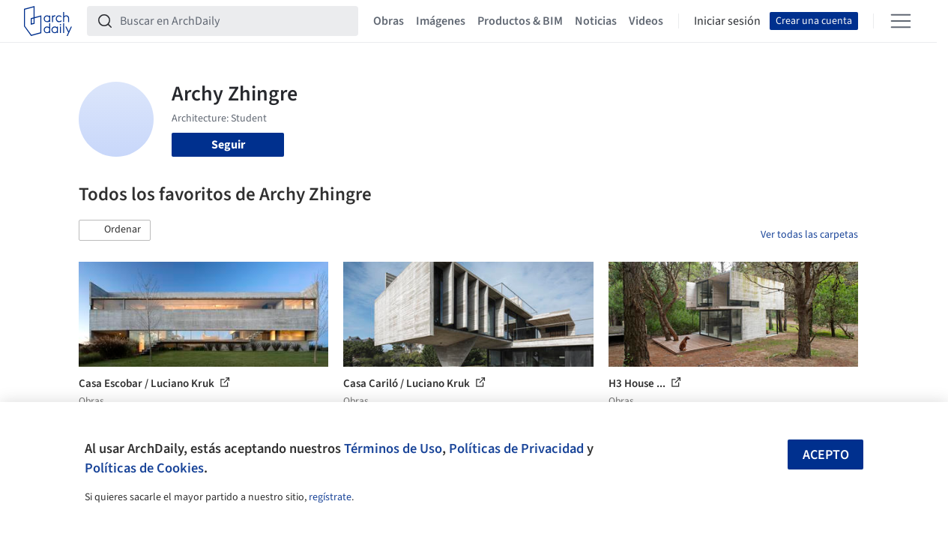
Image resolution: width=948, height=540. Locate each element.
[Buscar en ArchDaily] (234, 21)
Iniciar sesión (727, 21)
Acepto (826, 455)
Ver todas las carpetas (809, 235)
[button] (115, 230)
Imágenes (440, 21)
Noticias (596, 21)
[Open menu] (901, 21)
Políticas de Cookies (144, 468)
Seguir (228, 144)
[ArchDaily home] (48, 21)
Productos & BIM (520, 21)
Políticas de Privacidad (516, 448)
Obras (388, 21)
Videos (646, 21)
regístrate (330, 497)
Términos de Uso (393, 448)
